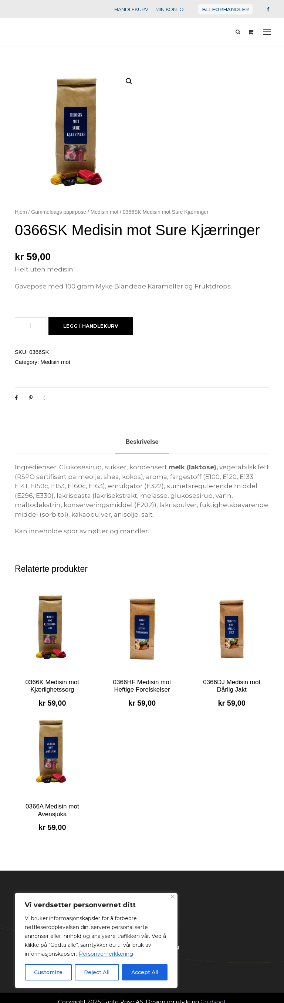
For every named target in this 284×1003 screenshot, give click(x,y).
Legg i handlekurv (88, 326)
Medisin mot (104, 212)
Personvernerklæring (98, 954)
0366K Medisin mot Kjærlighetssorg (53, 686)
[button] (129, 81)
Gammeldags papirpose (58, 212)
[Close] (172, 896)
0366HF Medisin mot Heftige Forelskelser (142, 686)
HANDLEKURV (138, 9)
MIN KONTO (175, 9)
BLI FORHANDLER (228, 9)
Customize (48, 972)
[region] (96, 940)
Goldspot (205, 993)
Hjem (21, 212)
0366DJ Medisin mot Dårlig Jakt (231, 686)
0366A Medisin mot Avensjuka (52, 810)
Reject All (97, 972)
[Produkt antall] (31, 326)
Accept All (144, 972)
